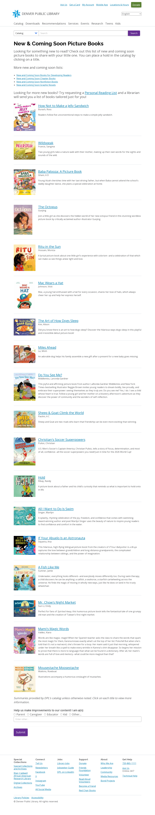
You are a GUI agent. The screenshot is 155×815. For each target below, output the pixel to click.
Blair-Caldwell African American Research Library (22, 776)
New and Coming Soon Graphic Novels (36, 84)
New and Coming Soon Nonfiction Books (37, 81)
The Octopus (47, 207)
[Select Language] (131, 14)
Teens (109, 23)
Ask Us (63, 4)
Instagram (40, 780)
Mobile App (102, 4)
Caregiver (34, 714)
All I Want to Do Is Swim (56, 509)
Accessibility (37, 797)
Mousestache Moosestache (58, 667)
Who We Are (107, 763)
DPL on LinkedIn (65, 772)
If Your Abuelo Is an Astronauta (61, 538)
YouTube (40, 785)
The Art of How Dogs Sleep (58, 320)
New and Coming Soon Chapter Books (36, 78)
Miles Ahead (47, 347)
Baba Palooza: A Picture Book (60, 171)
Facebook (40, 772)
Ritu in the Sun (49, 246)
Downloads (33, 23)
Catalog (18, 23)
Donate (136, 4)
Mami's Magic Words (53, 628)
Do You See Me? (50, 375)
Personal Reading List (101, 92)
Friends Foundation (85, 769)
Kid (63, 714)
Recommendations (54, 23)
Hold (41, 477)
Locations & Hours (119, 4)
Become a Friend (87, 786)
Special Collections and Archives (23, 767)
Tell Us (39, 763)
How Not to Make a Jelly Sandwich (63, 105)
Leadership (106, 767)
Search (134, 33)
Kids (118, 23)
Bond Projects (108, 780)
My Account (88, 4)
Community (106, 772)
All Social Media (43, 789)
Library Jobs (63, 763)
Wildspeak (45, 143)
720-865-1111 (129, 763)
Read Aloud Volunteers (84, 780)
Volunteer (84, 774)
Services (73, 23)
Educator (51, 714)
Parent (19, 714)
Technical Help (129, 775)
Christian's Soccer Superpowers (61, 439)
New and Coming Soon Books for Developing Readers (43, 75)
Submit (20, 732)
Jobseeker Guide (65, 767)
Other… (75, 714)
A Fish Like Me (48, 567)
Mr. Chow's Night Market (57, 602)
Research (97, 23)
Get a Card (74, 4)
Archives (18, 787)
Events (85, 23)
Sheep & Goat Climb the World (61, 412)
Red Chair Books (87, 790)
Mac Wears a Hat (50, 283)
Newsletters (41, 767)
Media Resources (109, 776)
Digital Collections (23, 782)
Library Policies (21, 797)
